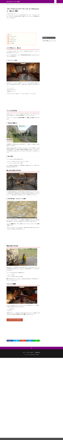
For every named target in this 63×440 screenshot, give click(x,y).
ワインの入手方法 (10, 38)
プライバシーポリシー (30, 352)
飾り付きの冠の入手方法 (11, 40)
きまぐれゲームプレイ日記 (13, 1)
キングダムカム (15, 13)
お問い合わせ (37, 352)
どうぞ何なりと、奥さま (11, 36)
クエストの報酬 (10, 43)
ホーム (24, 352)
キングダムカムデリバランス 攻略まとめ (15, 319)
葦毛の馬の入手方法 (11, 41)
